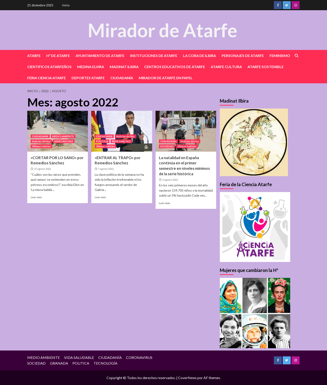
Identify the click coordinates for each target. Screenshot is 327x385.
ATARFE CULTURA (226, 66)
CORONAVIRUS (139, 357)
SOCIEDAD (167, 146)
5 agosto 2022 (170, 179)
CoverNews (187, 377)
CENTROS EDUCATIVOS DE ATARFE (174, 66)
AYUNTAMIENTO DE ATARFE (100, 55)
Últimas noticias (41, 146)
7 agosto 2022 (106, 168)
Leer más (36, 197)
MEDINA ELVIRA (90, 66)
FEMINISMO (280, 55)
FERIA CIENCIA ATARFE (46, 78)
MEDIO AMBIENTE (63, 136)
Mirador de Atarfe (162, 29)
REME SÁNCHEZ (63, 141)
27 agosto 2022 (42, 168)
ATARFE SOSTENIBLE (266, 66)
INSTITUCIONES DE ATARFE (153, 55)
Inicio (66, 5)
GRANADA (59, 363)
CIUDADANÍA (121, 78)
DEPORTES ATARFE (88, 78)
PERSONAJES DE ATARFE (243, 55)
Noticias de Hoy (41, 141)
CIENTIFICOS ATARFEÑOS (49, 66)
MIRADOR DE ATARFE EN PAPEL (166, 78)
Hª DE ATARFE (58, 55)
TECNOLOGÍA (105, 363)
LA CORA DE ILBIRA (199, 55)
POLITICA (102, 141)
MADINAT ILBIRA (124, 66)
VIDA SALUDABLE (79, 357)
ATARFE (34, 55)
